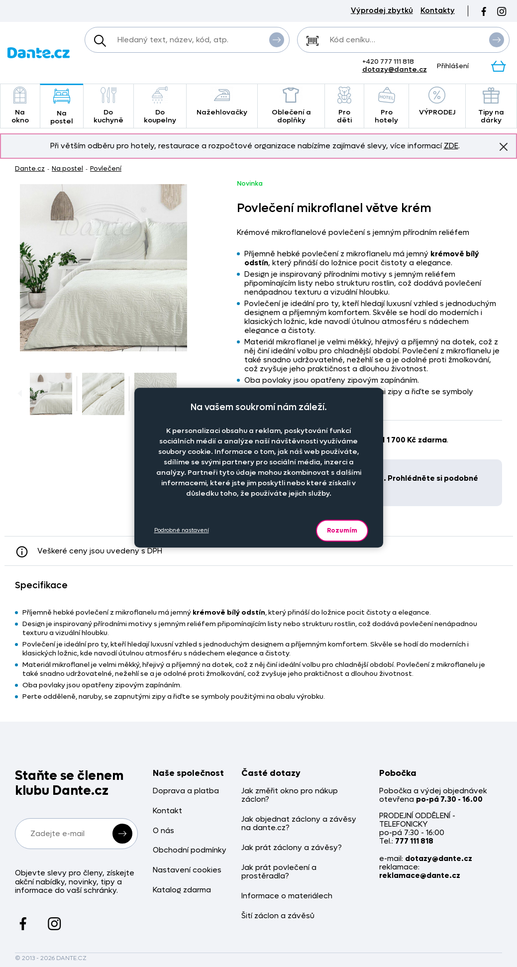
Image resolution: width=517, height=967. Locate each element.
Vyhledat (276, 39)
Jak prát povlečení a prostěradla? (278, 872)
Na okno (20, 106)
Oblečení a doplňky (291, 106)
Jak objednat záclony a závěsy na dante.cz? (298, 824)
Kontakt (167, 811)
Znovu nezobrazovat (504, 146)
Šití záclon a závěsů (277, 916)
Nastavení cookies (187, 870)
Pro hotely (386, 106)
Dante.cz (30, 168)
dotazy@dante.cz (394, 69)
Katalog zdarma (182, 890)
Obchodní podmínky (189, 850)
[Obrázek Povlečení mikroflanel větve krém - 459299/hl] (103, 267)
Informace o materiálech (286, 896)
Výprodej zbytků (382, 10)
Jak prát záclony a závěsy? (291, 848)
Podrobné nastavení (181, 530)
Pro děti (344, 106)
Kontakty (437, 10)
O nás (163, 831)
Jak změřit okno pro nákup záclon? (289, 795)
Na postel (61, 107)
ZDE (451, 146)
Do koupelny (160, 106)
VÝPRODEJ (437, 102)
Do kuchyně (108, 106)
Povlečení (105, 168)
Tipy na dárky (491, 106)
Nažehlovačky (222, 102)
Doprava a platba (186, 791)
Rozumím (342, 530)
